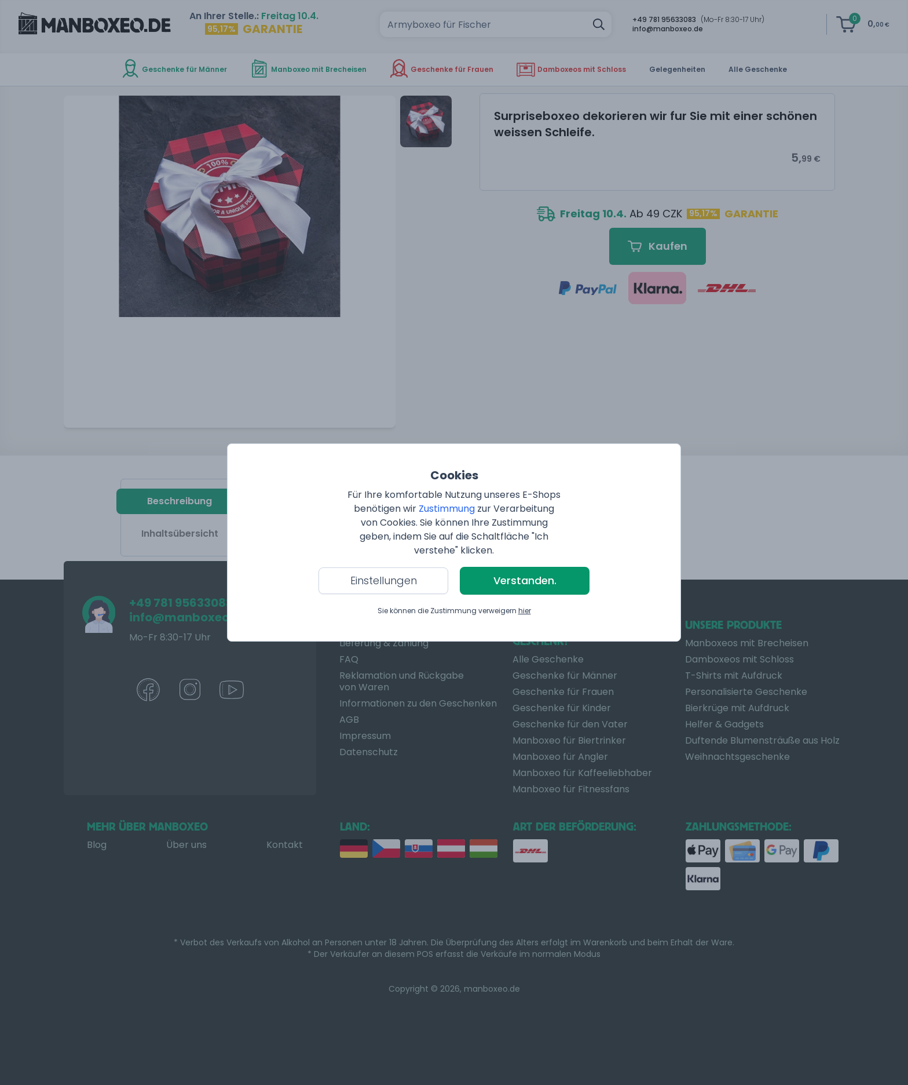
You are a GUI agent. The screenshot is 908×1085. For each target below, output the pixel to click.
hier (524, 611)
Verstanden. (524, 580)
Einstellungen (383, 580)
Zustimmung (447, 508)
